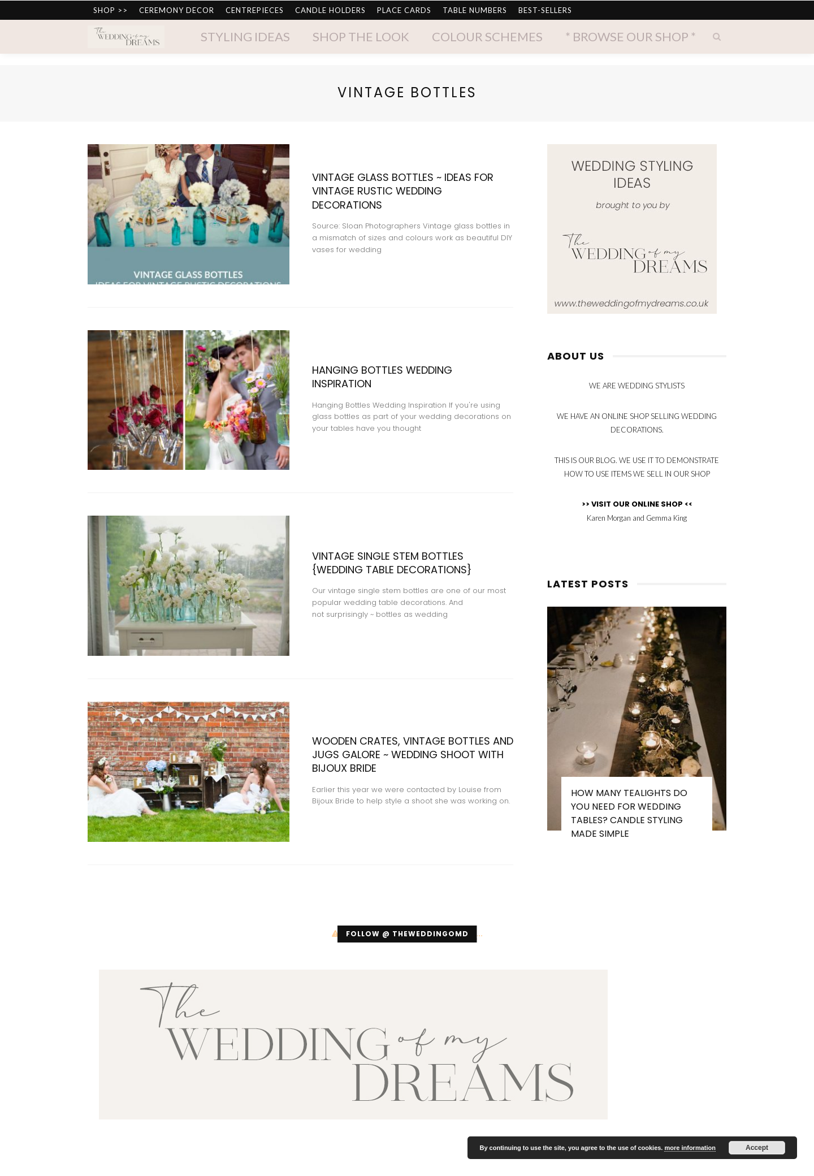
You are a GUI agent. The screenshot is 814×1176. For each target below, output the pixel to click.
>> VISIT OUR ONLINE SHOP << (637, 504)
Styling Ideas (245, 36)
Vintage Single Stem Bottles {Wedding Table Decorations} (391, 563)
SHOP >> (110, 10)
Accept (757, 1148)
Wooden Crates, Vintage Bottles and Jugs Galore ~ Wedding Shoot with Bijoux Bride (412, 755)
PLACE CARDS (404, 10)
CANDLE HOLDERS (330, 10)
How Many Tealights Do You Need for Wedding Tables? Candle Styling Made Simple (629, 813)
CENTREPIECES (255, 10)
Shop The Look (361, 36)
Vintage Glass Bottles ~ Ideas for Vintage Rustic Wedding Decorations (402, 191)
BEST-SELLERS (545, 10)
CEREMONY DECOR (176, 10)
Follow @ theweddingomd (407, 934)
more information (689, 1147)
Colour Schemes (487, 36)
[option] (636, 728)
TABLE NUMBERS (475, 10)
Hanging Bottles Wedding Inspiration (382, 377)
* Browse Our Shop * (630, 36)
